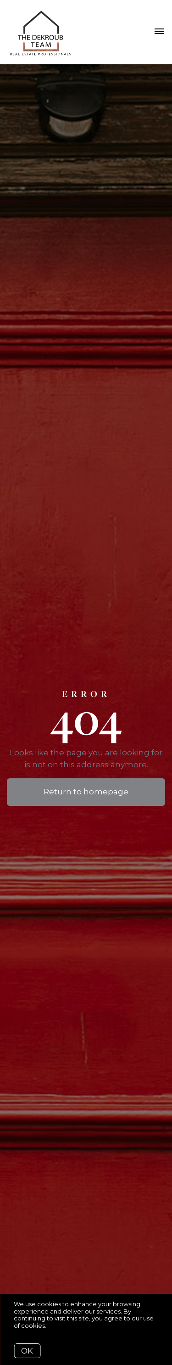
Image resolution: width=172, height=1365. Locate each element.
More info (62, 1325)
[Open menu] (159, 31)
